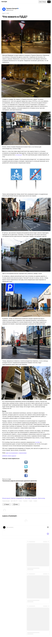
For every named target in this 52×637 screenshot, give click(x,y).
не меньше (19, 155)
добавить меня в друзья (9, 455)
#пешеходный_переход (9, 498)
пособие (37, 442)
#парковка (34, 498)
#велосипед (41, 498)
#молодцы (28, 498)
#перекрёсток (20, 498)
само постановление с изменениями (16, 453)
